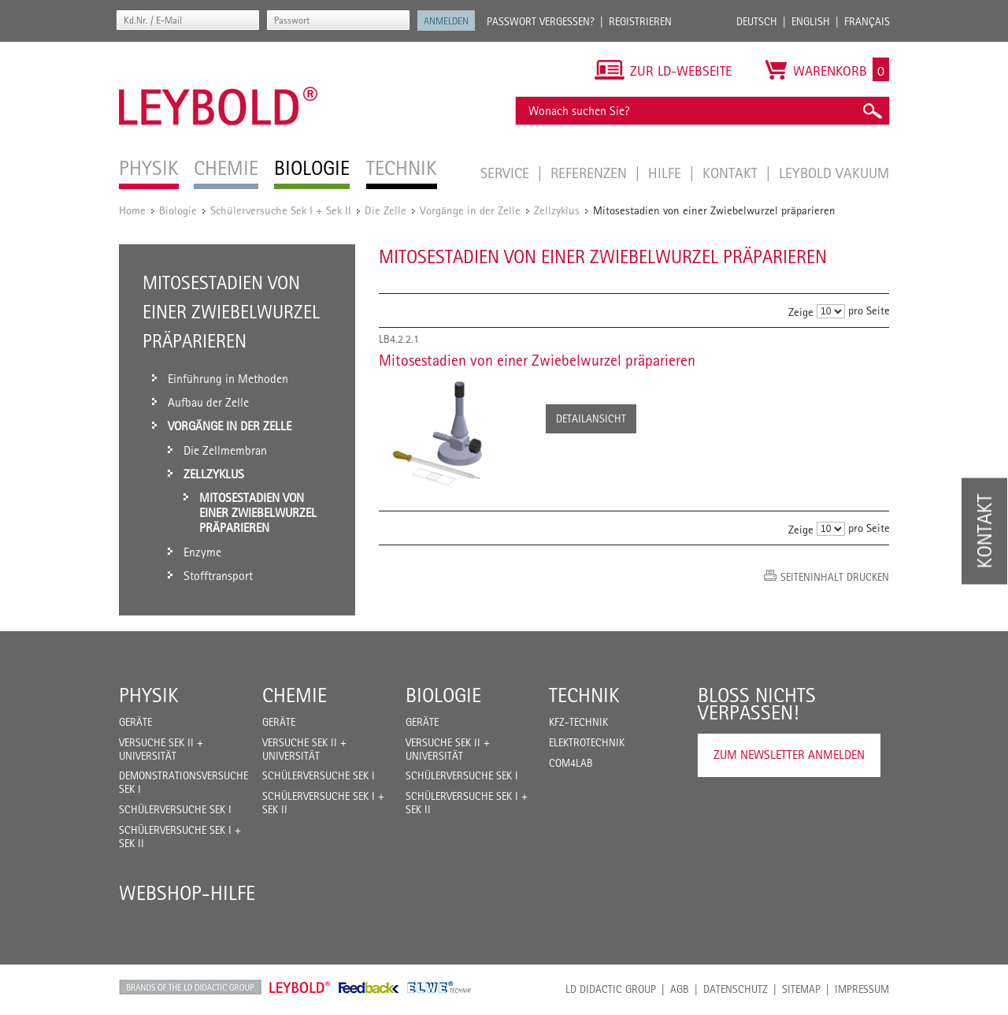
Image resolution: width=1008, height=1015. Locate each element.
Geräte (135, 722)
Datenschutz (735, 989)
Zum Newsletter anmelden (789, 754)
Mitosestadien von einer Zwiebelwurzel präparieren (537, 360)
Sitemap (801, 989)
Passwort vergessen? (541, 21)
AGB (679, 989)
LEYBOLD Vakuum (834, 172)
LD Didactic (190, 987)
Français (867, 21)
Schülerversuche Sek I (175, 809)
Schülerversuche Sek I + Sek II (280, 210)
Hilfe (666, 172)
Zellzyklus (557, 210)
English (810, 21)
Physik (149, 695)
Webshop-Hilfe (187, 893)
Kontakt (732, 172)
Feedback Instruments (369, 987)
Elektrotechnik (586, 742)
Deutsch (756, 21)
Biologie (178, 210)
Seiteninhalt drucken (834, 577)
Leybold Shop (300, 987)
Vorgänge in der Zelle (470, 210)
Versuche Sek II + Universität (161, 749)
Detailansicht (591, 418)
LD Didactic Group (610, 989)
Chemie (294, 695)
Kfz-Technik (578, 722)
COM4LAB (571, 763)
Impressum (862, 989)
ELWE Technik (439, 987)
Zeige (800, 311)
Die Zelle (385, 210)
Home (132, 210)
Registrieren (640, 21)
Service (506, 172)
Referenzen (590, 172)
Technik (584, 695)
